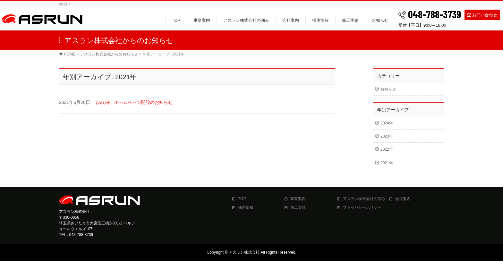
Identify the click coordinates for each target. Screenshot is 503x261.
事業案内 (298, 199)
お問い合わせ (482, 14)
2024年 (386, 123)
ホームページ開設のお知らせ (143, 102)
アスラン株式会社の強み (364, 199)
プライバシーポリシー (362, 207)
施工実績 (298, 207)
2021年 (386, 163)
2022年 (386, 149)
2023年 (386, 136)
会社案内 (403, 199)
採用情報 (245, 207)
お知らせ (103, 103)
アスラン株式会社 (244, 252)
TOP (242, 199)
